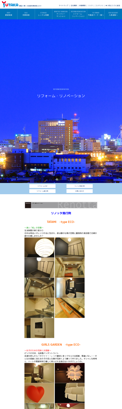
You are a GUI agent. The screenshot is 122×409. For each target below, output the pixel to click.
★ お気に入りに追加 (112, 5)
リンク (90, 5)
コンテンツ (99, 5)
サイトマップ (63, 5)
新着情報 (82, 5)
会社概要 (74, 5)
